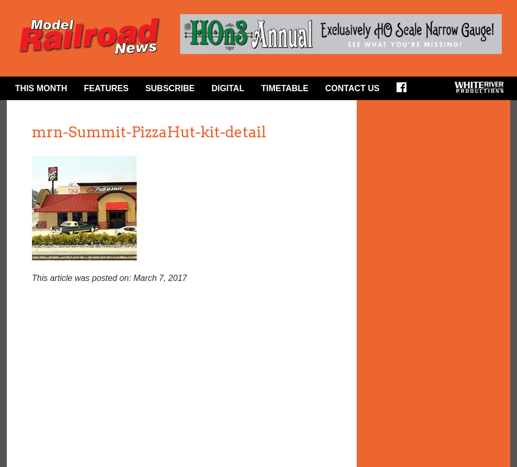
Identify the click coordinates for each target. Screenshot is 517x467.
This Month (41, 88)
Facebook (405, 90)
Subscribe (169, 88)
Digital (228, 88)
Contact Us (352, 88)
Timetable (284, 88)
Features (106, 88)
